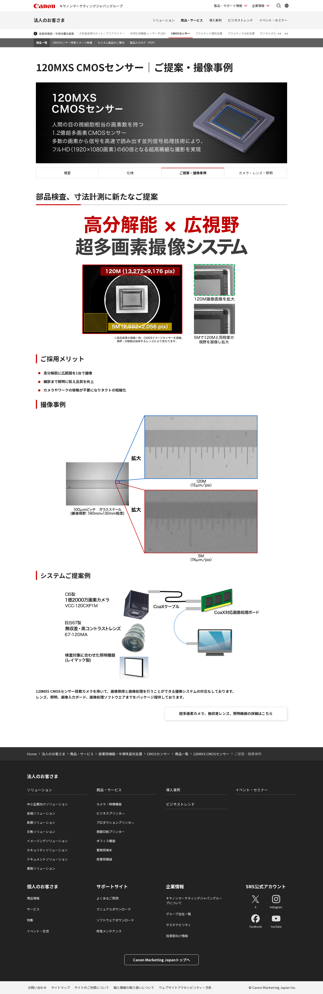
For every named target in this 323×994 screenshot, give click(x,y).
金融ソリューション (41, 813)
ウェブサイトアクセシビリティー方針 (185, 987)
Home (32, 753)
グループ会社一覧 (178, 914)
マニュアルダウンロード (113, 909)
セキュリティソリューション (47, 850)
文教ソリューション (41, 831)
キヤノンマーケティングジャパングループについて (194, 900)
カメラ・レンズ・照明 (256, 172)
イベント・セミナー (273, 20)
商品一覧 (41, 42)
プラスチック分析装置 (241, 33)
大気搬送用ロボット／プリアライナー (102, 33)
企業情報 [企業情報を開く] (258, 5)
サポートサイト (112, 886)
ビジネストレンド (240, 20)
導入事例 (215, 20)
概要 (67, 172)
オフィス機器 (105, 841)
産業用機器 (104, 859)
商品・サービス (192, 20)
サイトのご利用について (91, 987)
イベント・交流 (38, 931)
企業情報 (175, 886)
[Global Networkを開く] (286, 5)
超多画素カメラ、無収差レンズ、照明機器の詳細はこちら (226, 713)
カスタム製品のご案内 (111, 42)
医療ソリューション (41, 822)
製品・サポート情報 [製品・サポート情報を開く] (228, 5)
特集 (30, 920)
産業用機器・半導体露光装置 (56, 33)
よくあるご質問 (107, 898)
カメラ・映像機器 (109, 804)
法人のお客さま (49, 20)
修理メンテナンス (109, 931)
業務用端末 (104, 850)
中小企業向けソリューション (47, 804)
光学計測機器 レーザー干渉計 (148, 33)
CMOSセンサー (180, 33)
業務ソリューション (41, 868)
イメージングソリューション (47, 841)
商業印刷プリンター (110, 831)
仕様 (130, 172)
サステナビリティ (178, 925)
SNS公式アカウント (266, 886)
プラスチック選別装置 (208, 33)
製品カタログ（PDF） (143, 42)
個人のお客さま (42, 886)
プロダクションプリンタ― (115, 822)
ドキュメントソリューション (47, 859)
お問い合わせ (37, 987)
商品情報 (33, 898)
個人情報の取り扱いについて (133, 987)
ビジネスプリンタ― (110, 813)
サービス (33, 909)
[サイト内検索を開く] (278, 5)
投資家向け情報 (177, 936)
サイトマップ (60, 987)
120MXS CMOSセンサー (211, 753)
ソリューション (164, 20)
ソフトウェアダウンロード (115, 920)
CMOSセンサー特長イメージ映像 (72, 42)
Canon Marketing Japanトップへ (161, 959)
